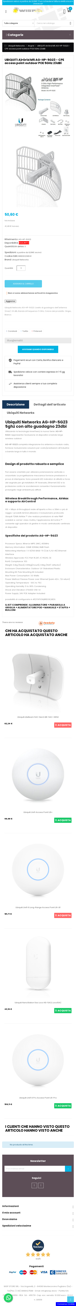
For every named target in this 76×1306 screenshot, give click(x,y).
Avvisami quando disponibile (38, 349)
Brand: (8, 259)
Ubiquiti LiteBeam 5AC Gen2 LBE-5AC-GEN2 (38, 717)
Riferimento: (11, 239)
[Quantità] (21, 268)
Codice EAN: (11, 256)
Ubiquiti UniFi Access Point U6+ (38, 812)
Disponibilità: (11, 243)
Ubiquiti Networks (20, 259)
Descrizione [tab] (16, 404)
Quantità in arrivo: (14, 246)
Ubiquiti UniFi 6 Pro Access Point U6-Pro (38, 1097)
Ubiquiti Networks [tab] (20, 413)
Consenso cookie (66, 1304)
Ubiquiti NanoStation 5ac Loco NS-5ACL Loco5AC (38, 1002)
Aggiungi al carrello (23, 283)
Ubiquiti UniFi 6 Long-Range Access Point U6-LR (38, 907)
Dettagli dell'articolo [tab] (50, 404)
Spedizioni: (10, 252)
